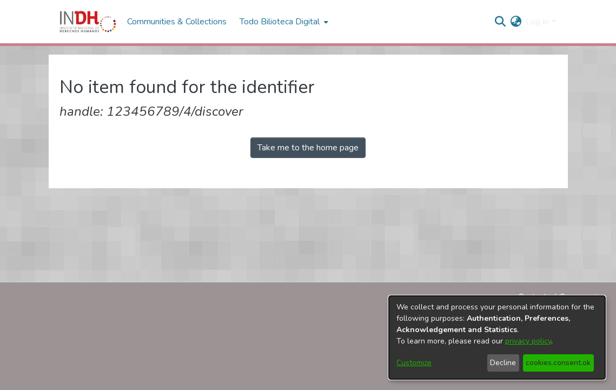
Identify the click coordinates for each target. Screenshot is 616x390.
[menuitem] (515, 21)
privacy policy (528, 341)
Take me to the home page (308, 148)
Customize (414, 363)
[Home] (87, 21)
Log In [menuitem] (537, 22)
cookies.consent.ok (558, 363)
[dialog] (497, 337)
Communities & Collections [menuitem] (177, 22)
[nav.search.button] (500, 21)
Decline (503, 363)
